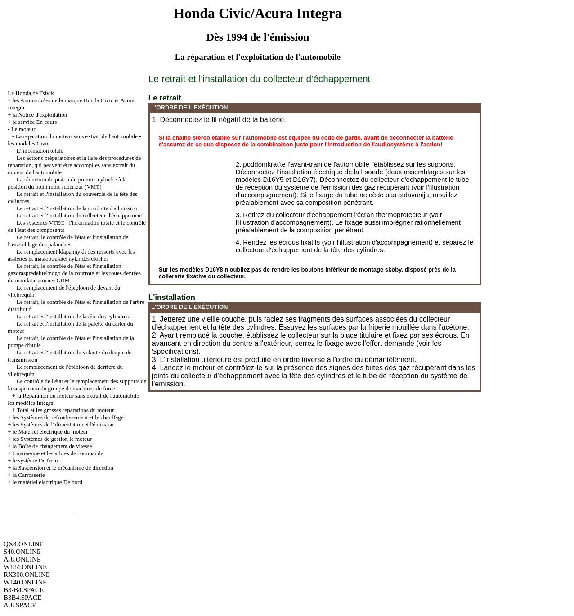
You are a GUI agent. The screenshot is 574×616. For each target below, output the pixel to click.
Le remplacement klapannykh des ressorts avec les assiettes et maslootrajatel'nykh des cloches (71, 255)
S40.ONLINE (22, 551)
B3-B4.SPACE (24, 589)
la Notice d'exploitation (40, 114)
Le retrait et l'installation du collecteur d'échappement (79, 215)
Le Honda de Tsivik (31, 93)
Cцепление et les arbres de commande (58, 453)
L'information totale (40, 150)
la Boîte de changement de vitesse (52, 446)
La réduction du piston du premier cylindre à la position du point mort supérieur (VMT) (67, 183)
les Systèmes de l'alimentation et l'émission (63, 424)
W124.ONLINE (25, 567)
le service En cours (35, 121)
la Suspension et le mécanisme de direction (63, 467)
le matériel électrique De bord (47, 482)
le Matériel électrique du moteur (50, 431)
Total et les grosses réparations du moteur (65, 410)
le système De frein (35, 460)
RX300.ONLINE (27, 574)
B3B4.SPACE (22, 597)
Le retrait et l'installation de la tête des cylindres (73, 316)
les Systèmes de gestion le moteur (52, 438)
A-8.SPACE (20, 605)
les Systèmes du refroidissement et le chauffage (68, 417)
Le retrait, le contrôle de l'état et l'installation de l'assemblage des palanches (68, 241)
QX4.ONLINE (24, 544)
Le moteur (23, 129)
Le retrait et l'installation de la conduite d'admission (77, 208)
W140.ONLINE (25, 582)
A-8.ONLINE (22, 559)
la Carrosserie (29, 474)
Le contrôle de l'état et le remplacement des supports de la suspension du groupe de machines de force (77, 385)
